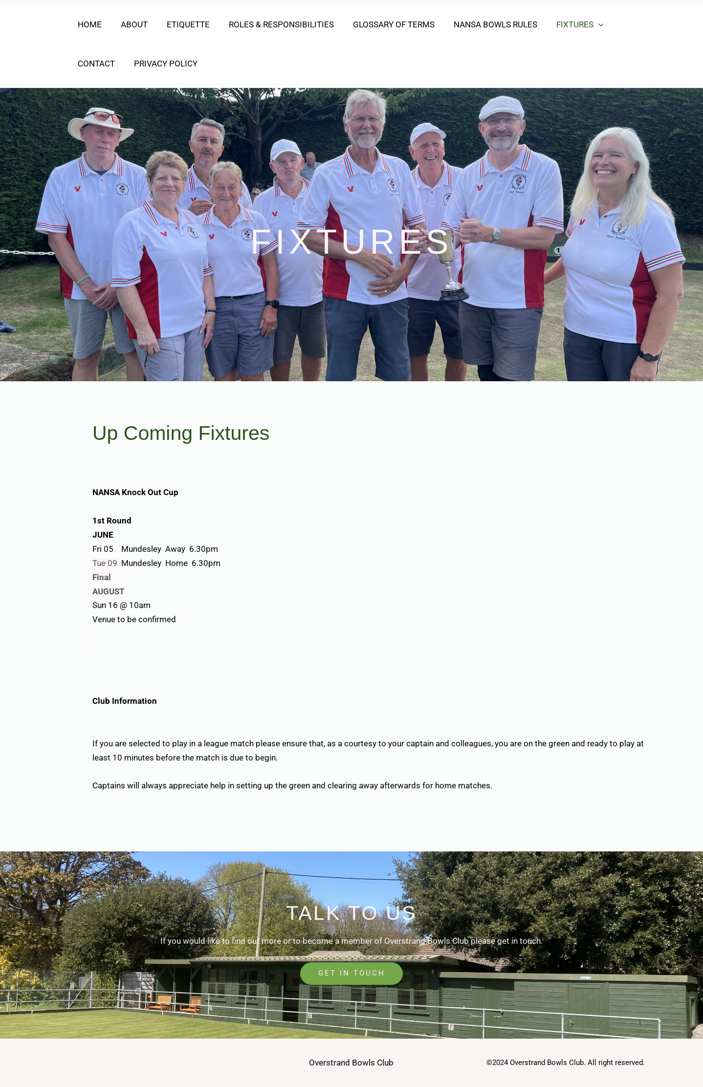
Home (88, 24)
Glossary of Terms (382, 24)
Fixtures (563, 24)
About (130, 24)
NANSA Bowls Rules (482, 24)
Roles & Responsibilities (272, 24)
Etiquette (181, 24)
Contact (94, 63)
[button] (582, 24)
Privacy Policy (162, 63)
